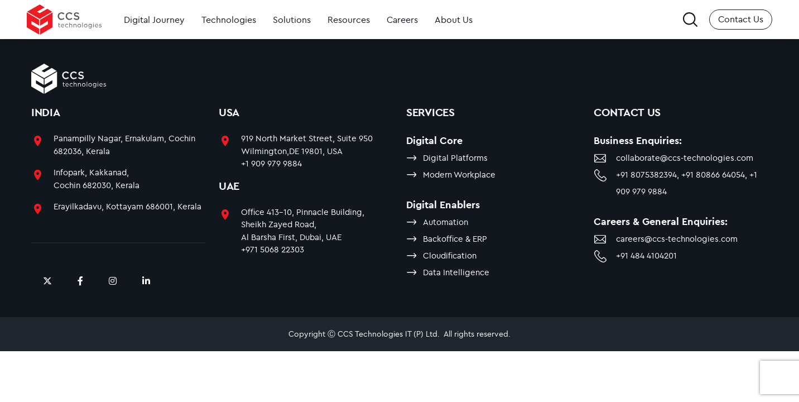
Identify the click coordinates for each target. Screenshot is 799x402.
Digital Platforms (455, 157)
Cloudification (449, 255)
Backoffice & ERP (455, 238)
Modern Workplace (459, 174)
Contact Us (740, 19)
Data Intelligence (456, 272)
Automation (445, 222)
